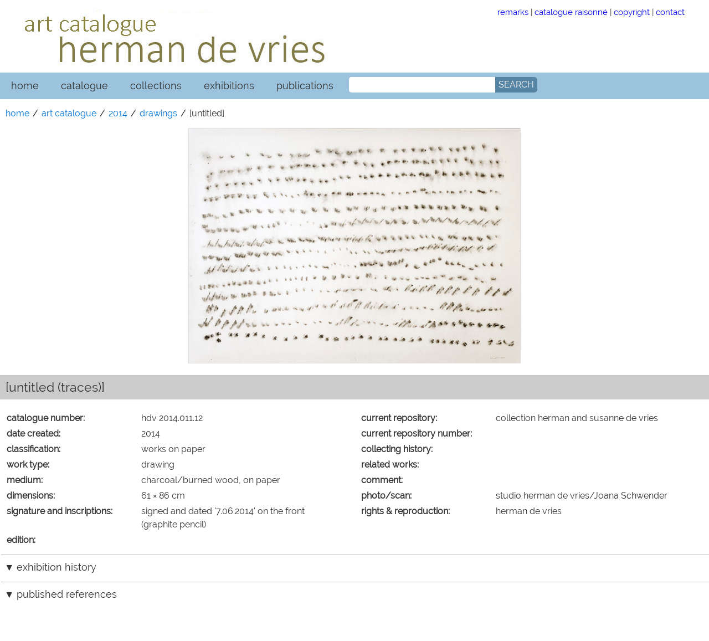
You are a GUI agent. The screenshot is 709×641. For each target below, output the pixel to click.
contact (670, 12)
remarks (512, 12)
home (25, 85)
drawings (158, 113)
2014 (118, 113)
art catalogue (69, 113)
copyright (632, 12)
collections (156, 85)
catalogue (84, 85)
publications (304, 85)
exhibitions (229, 85)
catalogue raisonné (571, 12)
